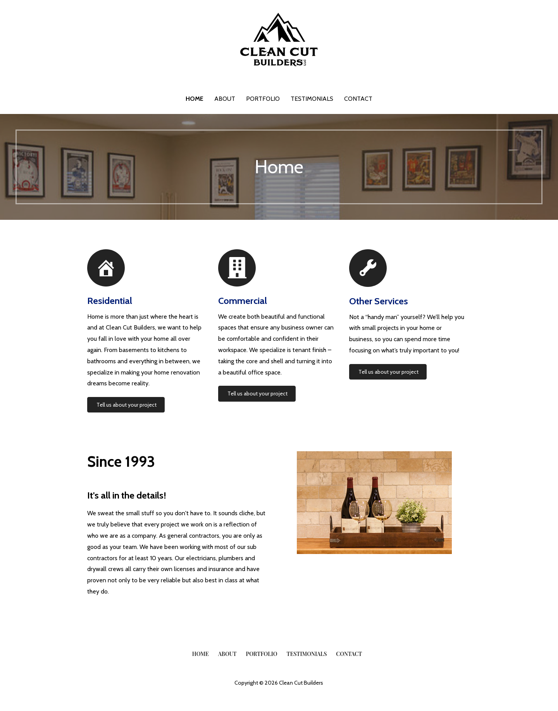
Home (194, 98)
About (224, 98)
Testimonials (312, 98)
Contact (358, 98)
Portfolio (263, 98)
